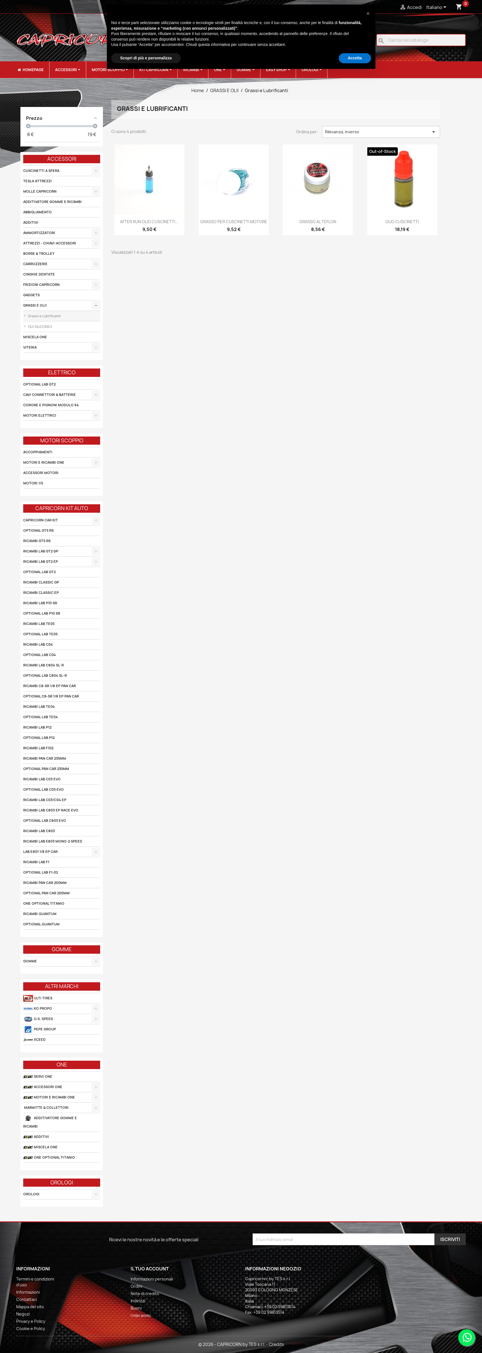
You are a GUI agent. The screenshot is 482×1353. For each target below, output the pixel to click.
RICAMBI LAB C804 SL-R (43, 665)
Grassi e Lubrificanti (44, 316)
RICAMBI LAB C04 (38, 644)
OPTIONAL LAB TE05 (40, 634)
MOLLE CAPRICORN (40, 191)
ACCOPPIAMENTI (37, 452)
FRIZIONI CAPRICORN (41, 284)
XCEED (34, 1039)
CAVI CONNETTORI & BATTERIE (49, 394)
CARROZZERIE (35, 264)
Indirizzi (138, 1300)
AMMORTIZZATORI (39, 232)
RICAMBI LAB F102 (38, 748)
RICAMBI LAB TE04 (39, 706)
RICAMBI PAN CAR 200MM (45, 882)
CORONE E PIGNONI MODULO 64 (51, 405)
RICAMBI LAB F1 (36, 862)
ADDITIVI (30, 222)
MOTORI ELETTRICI (39, 415)
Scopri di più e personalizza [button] (146, 58)
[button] (368, 13)
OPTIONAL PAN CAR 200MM (46, 893)
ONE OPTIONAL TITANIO (43, 903)
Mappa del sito (30, 1306)
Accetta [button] (355, 58)
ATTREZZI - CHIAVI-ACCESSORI (49, 243)
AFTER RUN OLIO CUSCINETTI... (149, 221)
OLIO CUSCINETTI (402, 221)
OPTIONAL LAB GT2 (39, 384)
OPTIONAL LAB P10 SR (41, 613)
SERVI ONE (37, 1076)
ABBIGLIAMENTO (37, 212)
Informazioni (28, 1292)
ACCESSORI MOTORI (40, 472)
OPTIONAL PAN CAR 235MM (46, 768)
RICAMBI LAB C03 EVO (42, 779)
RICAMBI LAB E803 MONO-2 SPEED (52, 841)
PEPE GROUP (39, 1029)
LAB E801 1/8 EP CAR (40, 851)
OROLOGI (31, 1194)
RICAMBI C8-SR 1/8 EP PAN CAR (49, 686)
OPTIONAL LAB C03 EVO (43, 789)
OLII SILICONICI (39, 326)
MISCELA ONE (35, 337)
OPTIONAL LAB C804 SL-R (45, 675)
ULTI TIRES (37, 998)
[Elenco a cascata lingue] (437, 7)
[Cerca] (421, 40)
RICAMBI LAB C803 (39, 831)
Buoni (136, 1308)
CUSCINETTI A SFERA (41, 170)
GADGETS (31, 295)
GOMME (30, 961)
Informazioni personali (152, 1279)
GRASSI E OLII (35, 305)
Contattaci (26, 1299)
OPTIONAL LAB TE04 (40, 717)
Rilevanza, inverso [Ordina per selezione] (381, 132)
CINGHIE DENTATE (39, 274)
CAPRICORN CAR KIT (40, 520)
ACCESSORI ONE (42, 1087)
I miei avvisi (141, 1315)
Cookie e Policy (30, 1328)
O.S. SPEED (38, 1019)
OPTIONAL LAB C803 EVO (44, 820)
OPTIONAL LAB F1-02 (40, 872)
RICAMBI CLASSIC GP (41, 582)
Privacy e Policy (30, 1321)
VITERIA (30, 347)
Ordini (136, 1286)
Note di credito (145, 1293)
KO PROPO (37, 1008)
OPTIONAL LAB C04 (39, 654)
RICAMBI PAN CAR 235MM (44, 758)
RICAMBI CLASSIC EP (41, 592)
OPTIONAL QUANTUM (41, 924)
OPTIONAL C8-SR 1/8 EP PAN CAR (51, 696)
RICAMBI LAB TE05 (39, 623)
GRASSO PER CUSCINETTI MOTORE (233, 221)
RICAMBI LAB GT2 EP (40, 561)
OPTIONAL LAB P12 (39, 737)
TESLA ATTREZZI (37, 181)
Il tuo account (150, 1269)
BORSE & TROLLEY (39, 253)
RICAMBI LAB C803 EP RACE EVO (50, 810)
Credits (276, 1344)
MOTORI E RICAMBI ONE (43, 462)
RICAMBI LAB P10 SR (40, 603)
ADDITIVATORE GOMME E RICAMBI (52, 201)
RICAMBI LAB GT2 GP (40, 551)
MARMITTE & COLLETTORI (46, 1107)
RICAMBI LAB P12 (37, 727)
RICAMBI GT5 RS (37, 540)
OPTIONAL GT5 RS (38, 530)
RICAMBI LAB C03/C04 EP (44, 799)
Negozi (23, 1314)
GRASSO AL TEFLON (317, 221)
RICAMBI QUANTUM (40, 913)
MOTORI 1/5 (33, 483)
